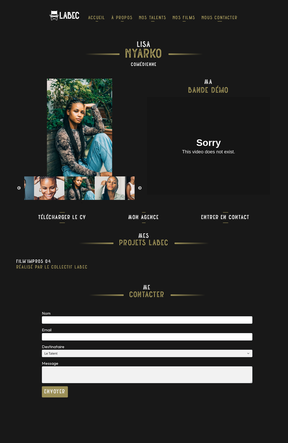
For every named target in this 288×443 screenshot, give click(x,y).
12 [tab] (93, 197)
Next (140, 188)
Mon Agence (143, 217)
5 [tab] (52, 197)
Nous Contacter (220, 18)
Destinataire (53, 346)
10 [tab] (82, 197)
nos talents (152, 18)
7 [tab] (64, 197)
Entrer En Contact (225, 217)
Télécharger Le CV (62, 217)
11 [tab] (88, 197)
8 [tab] (70, 197)
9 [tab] (76, 197)
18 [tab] (129, 197)
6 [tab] (58, 197)
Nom (46, 313)
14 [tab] (105, 197)
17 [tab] (123, 197)
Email (46, 329)
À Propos (122, 18)
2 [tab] (35, 197)
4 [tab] (47, 197)
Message (50, 363)
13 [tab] (99, 197)
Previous (19, 188)
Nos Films (184, 18)
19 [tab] (135, 197)
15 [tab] (111, 197)
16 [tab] (117, 197)
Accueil (96, 18)
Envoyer (54, 392)
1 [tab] (29, 197)
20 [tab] (82, 203)
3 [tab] (41, 197)
